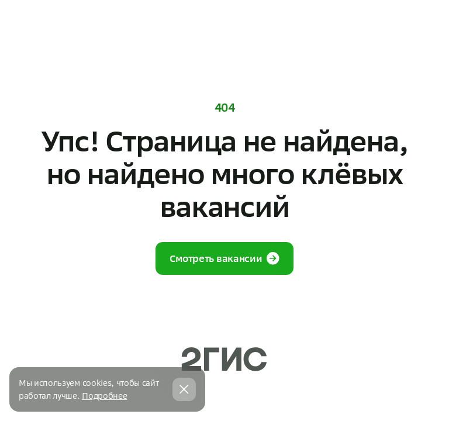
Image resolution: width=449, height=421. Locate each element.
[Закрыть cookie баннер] (184, 389)
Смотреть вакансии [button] (225, 258)
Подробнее (104, 396)
